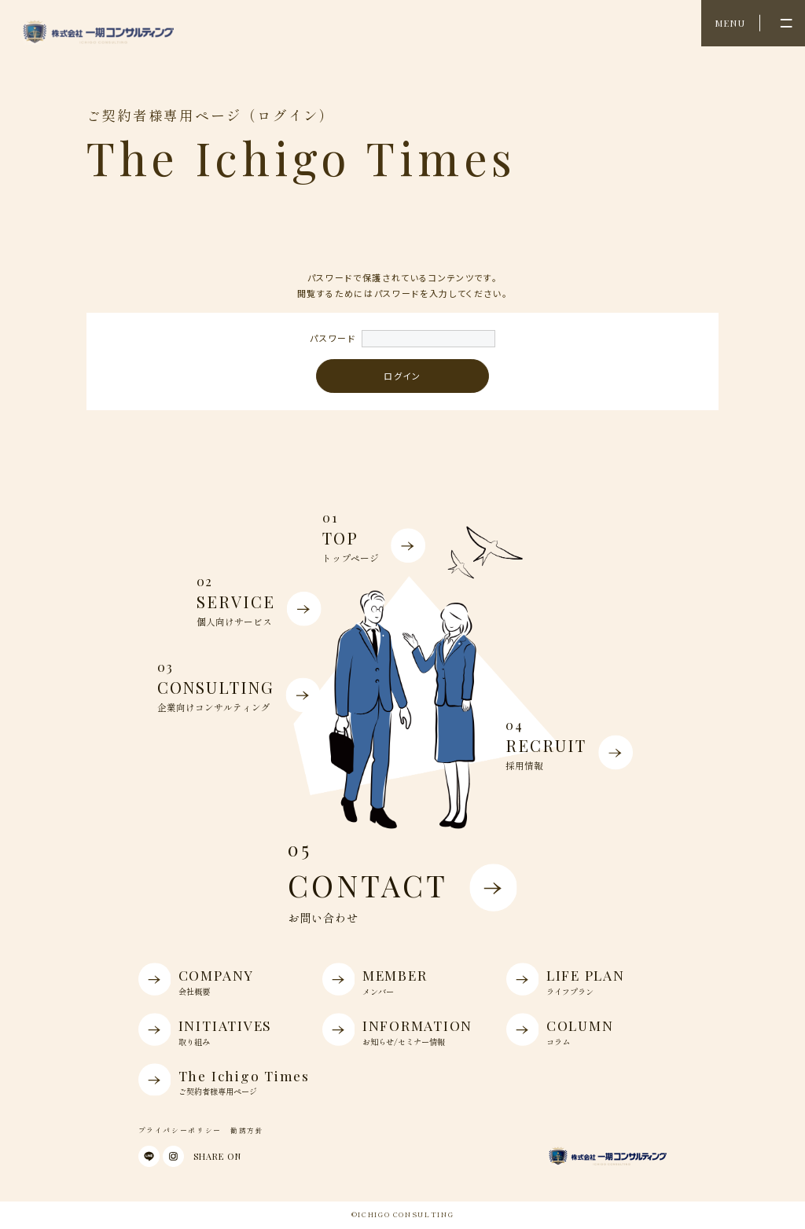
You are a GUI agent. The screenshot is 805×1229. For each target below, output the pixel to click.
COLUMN (583, 1029)
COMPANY (215, 979)
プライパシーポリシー (180, 1130)
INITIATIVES (215, 1029)
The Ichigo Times (224, 1079)
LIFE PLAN (583, 979)
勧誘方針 (247, 1130)
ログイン (402, 375)
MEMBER (399, 979)
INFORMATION (399, 1029)
